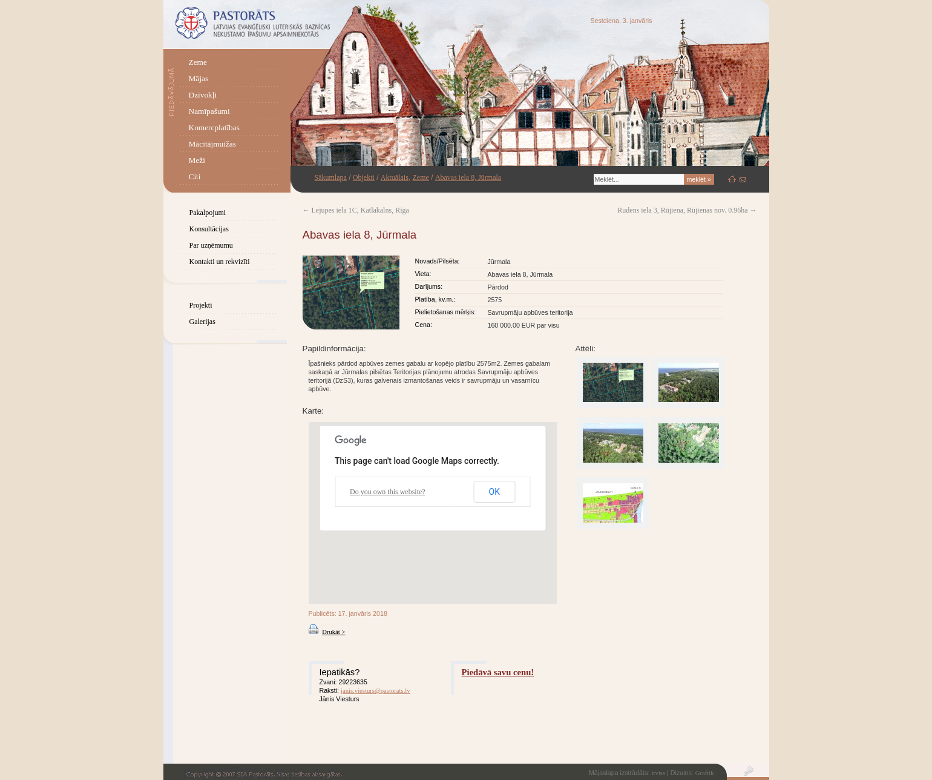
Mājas (199, 78)
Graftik (704, 773)
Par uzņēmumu (211, 245)
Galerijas (202, 321)
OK (494, 492)
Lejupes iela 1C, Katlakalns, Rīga (356, 210)
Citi (195, 176)
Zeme (198, 62)
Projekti (200, 305)
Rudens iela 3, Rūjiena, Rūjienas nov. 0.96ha (686, 210)
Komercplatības (214, 127)
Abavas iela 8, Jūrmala (468, 177)
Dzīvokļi (203, 94)
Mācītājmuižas (212, 143)
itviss (659, 773)
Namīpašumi (209, 111)
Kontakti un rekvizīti (219, 261)
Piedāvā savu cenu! (498, 672)
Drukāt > (333, 632)
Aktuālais (395, 177)
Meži (197, 160)
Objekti (364, 177)
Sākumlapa (331, 177)
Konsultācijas (209, 229)
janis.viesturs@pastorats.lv (375, 690)
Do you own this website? (387, 492)
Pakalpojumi (207, 212)
